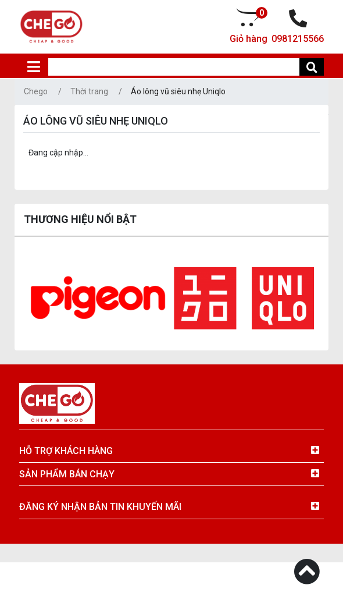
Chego (36, 91)
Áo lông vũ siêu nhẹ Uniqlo (178, 91)
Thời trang (89, 91)
